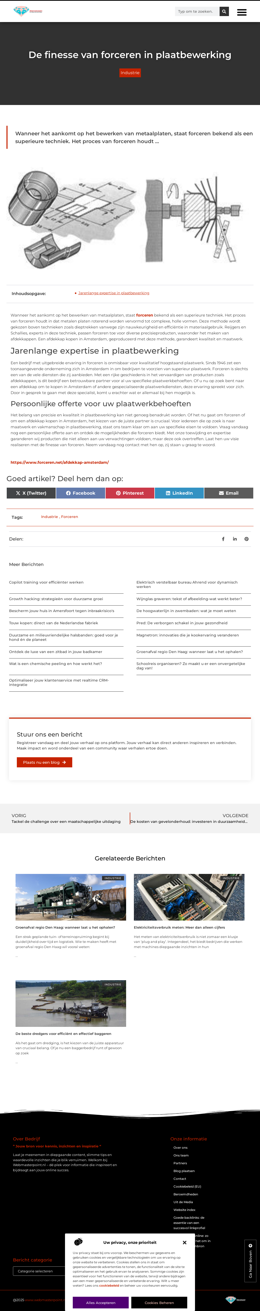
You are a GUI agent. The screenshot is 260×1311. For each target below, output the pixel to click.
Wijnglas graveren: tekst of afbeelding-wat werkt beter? (189, 599)
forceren (144, 315)
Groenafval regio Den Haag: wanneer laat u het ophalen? (189, 651)
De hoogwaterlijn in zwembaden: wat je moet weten (186, 610)
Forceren (69, 516)
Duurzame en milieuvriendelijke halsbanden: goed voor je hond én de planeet (63, 637)
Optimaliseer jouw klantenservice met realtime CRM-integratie (59, 682)
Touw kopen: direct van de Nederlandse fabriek (53, 623)
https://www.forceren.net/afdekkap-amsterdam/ (60, 462)
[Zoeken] (224, 11)
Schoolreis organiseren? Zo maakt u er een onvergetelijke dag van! (190, 665)
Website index (185, 1210)
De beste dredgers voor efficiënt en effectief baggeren (63, 1034)
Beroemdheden (186, 1194)
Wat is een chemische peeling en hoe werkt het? (55, 663)
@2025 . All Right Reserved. (56, 1300)
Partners (180, 1163)
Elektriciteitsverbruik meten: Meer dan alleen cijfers (179, 927)
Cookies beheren (159, 1303)
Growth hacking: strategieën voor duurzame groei (56, 599)
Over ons (180, 1147)
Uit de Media (183, 1202)
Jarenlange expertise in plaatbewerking (113, 293)
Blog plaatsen (184, 1171)
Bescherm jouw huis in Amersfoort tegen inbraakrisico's (61, 610)
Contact (180, 1179)
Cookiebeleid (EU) (187, 1186)
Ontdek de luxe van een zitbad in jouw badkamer (55, 651)
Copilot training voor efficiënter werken (46, 582)
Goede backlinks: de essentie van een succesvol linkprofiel (189, 1223)
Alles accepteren (100, 1303)
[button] (184, 1242)
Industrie (130, 72)
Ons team (181, 1155)
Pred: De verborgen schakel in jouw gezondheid (182, 623)
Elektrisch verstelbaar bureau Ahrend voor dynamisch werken (187, 584)
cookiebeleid (109, 1285)
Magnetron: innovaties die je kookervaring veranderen (187, 635)
